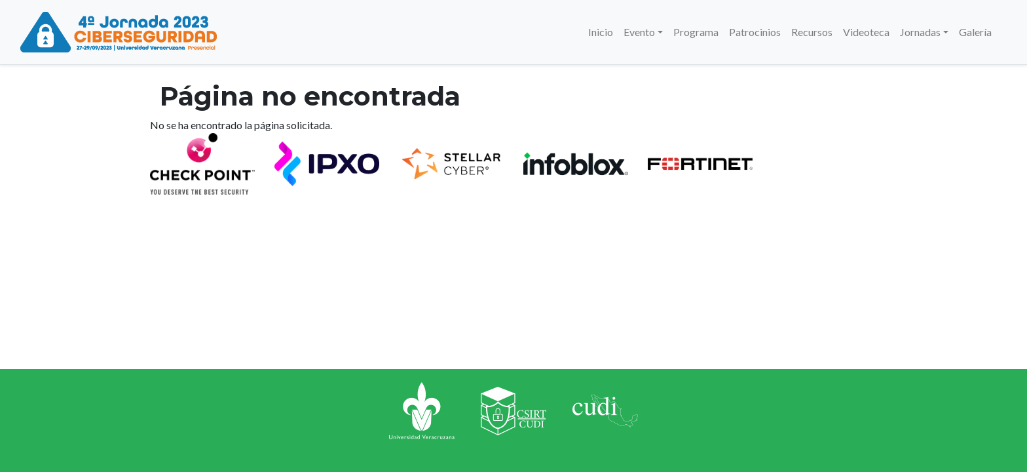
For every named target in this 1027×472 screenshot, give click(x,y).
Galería (975, 32)
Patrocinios (755, 32)
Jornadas (920, 32)
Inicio (600, 32)
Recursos (811, 32)
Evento (639, 32)
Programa (696, 32)
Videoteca (866, 32)
